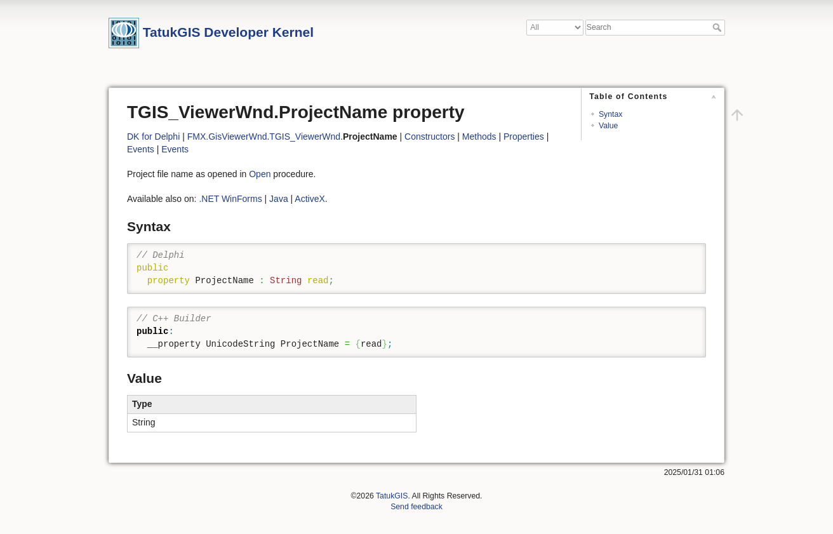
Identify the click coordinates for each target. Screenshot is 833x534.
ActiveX (309, 199)
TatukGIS (392, 495)
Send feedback (416, 506)
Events (140, 149)
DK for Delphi (153, 136)
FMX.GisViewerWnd (227, 136)
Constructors (429, 136)
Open (259, 174)
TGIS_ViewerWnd (304, 136)
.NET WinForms (230, 199)
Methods (479, 136)
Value (608, 125)
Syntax (610, 114)
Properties (523, 136)
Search (718, 27)
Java (278, 199)
